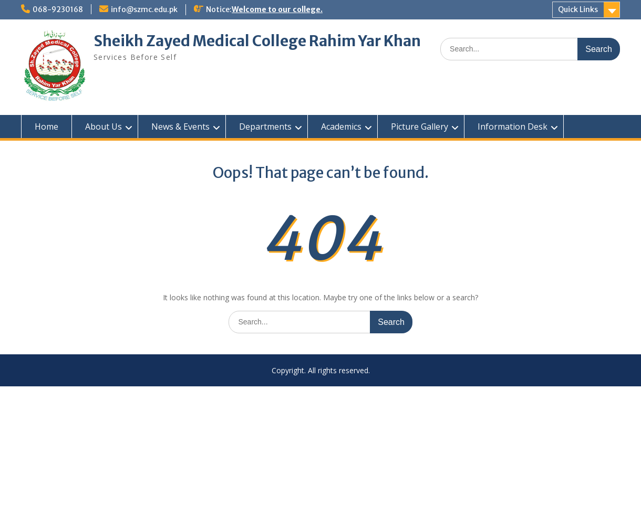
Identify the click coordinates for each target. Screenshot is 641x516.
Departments (265, 126)
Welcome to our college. (277, 9)
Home (46, 126)
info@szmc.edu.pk (144, 9)
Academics (341, 126)
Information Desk (512, 126)
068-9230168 (58, 9)
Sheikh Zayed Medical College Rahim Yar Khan (257, 40)
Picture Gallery (419, 126)
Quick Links (578, 9)
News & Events (180, 126)
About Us (103, 126)
